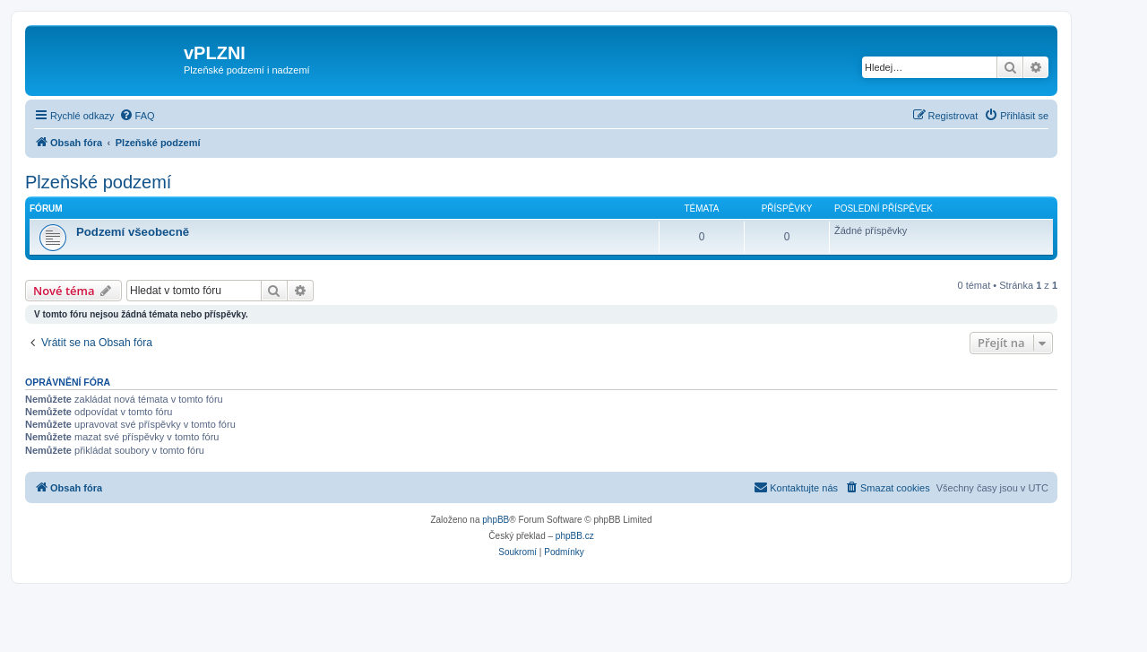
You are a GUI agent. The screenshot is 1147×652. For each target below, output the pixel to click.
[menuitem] (137, 115)
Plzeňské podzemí (98, 182)
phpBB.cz (575, 536)
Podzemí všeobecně (132, 232)
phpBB (495, 520)
